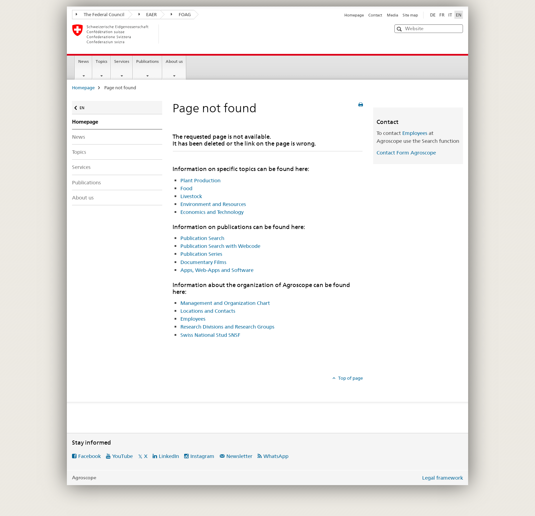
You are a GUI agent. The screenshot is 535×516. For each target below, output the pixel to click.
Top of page (350, 378)
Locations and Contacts (207, 311)
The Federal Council (100, 14)
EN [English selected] (459, 15)
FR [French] (441, 15)
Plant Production (200, 180)
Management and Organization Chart (225, 303)
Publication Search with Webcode (220, 246)
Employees (192, 319)
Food (186, 188)
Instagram (202, 456)
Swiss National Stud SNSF (210, 335)
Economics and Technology (211, 212)
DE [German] (433, 15)
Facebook (89, 456)
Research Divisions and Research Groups (227, 326)
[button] (400, 29)
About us (174, 61)
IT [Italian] (450, 15)
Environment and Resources (213, 204)
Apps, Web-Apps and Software (216, 270)
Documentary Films (203, 262)
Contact (375, 15)
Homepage (354, 15)
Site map (410, 15)
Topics (101, 61)
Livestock (191, 196)
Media (392, 15)
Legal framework (442, 477)
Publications (147, 61)
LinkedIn (169, 456)
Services (121, 61)
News (83, 61)
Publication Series (201, 254)
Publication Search (202, 238)
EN (83, 106)
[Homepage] (170, 34)
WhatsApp (275, 456)
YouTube (122, 456)
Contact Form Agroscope (406, 152)
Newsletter (239, 456)
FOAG (181, 14)
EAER (148, 14)
